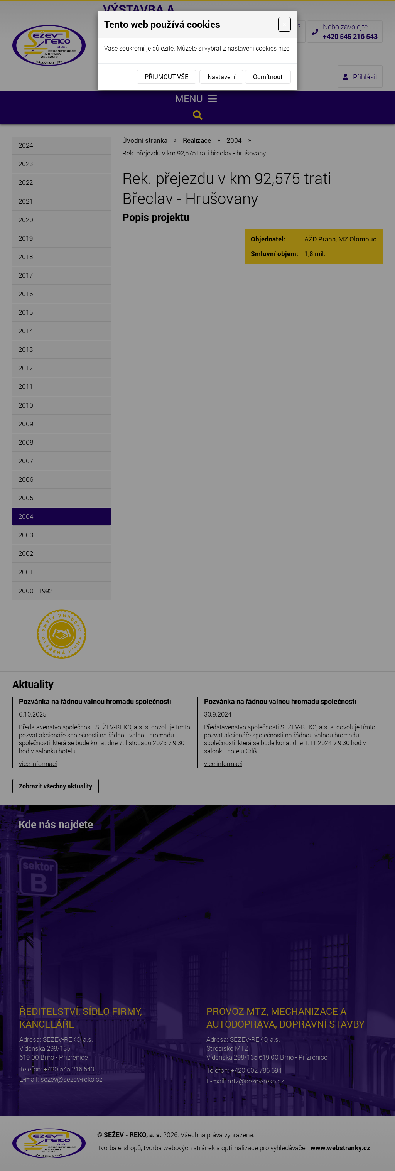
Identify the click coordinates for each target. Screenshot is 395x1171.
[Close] (284, 24)
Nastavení (221, 77)
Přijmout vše (166, 77)
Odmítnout (268, 77)
